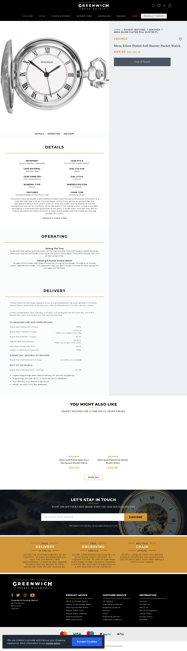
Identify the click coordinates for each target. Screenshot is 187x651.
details (39, 134)
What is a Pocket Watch (77, 601)
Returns (106, 610)
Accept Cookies (87, 641)
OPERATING (54, 134)
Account (143, 601)
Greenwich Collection (112, 619)
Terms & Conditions (148, 610)
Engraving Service (111, 616)
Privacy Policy (146, 616)
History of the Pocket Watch (79, 604)
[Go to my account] (158, 5)
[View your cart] (169, 5)
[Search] (153, 5)
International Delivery (113, 604)
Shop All (93, 477)
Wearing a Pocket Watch (77, 607)
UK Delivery (108, 601)
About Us (143, 607)
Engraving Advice (74, 616)
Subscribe (135, 517)
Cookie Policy (145, 613)
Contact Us (144, 604)
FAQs (105, 613)
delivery (69, 134)
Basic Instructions (74, 619)
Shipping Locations (111, 607)
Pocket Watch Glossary (76, 613)
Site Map (143, 619)
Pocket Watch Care (75, 610)
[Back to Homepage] (93, 5)
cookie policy (53, 643)
